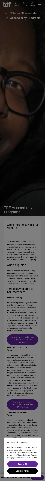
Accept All (22, 464)
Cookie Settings (22, 471)
